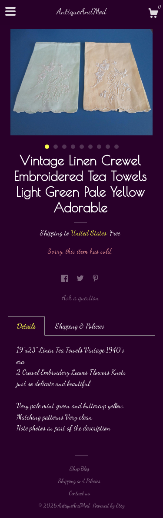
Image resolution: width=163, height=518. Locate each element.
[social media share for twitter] (81, 278)
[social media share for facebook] (65, 278)
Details (26, 326)
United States (88, 233)
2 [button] (55, 147)
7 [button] (99, 147)
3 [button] (64, 147)
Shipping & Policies (79, 326)
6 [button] (90, 147)
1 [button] (47, 147)
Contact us (79, 493)
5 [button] (82, 147)
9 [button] (116, 147)
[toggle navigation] (10, 11)
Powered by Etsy (109, 505)
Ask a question (80, 297)
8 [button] (108, 147)
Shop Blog (79, 468)
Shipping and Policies (79, 481)
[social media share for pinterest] (95, 278)
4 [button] (73, 147)
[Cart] (153, 14)
